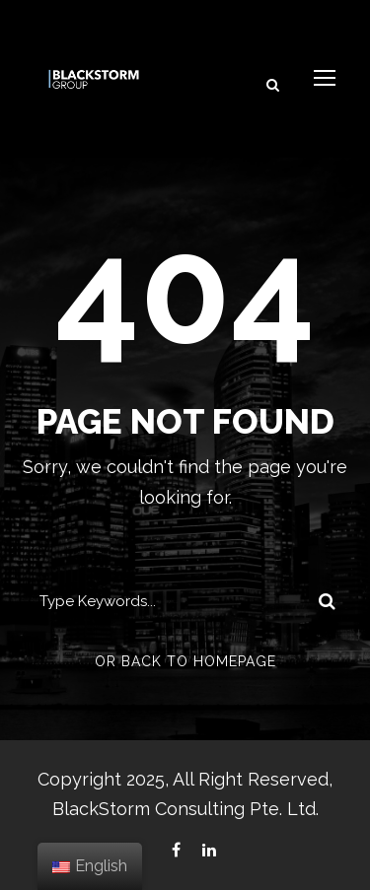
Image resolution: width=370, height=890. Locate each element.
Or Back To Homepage (185, 661)
